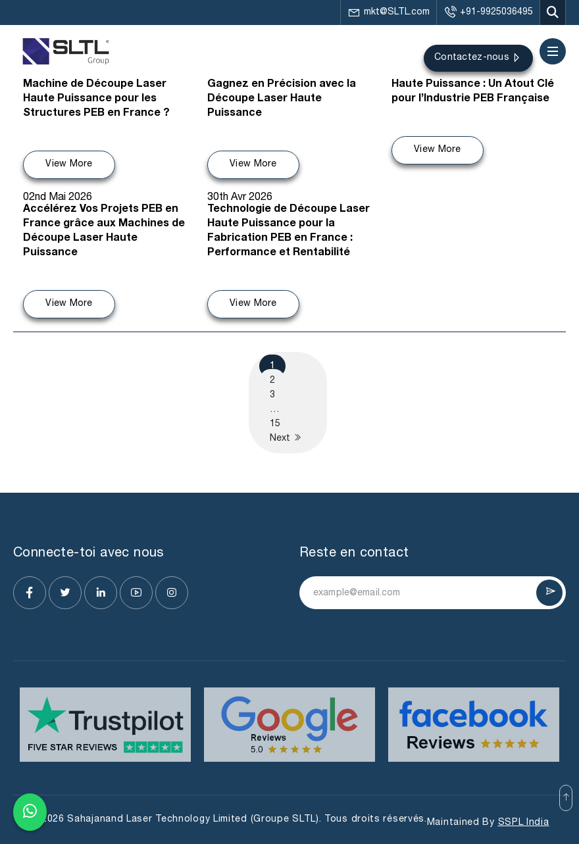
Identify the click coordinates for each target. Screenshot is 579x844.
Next (286, 438)
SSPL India (523, 822)
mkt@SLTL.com (388, 12)
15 (275, 424)
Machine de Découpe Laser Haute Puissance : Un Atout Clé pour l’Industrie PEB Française (472, 85)
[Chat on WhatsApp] (30, 809)
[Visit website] (105, 724)
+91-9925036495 (488, 12)
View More (69, 164)
